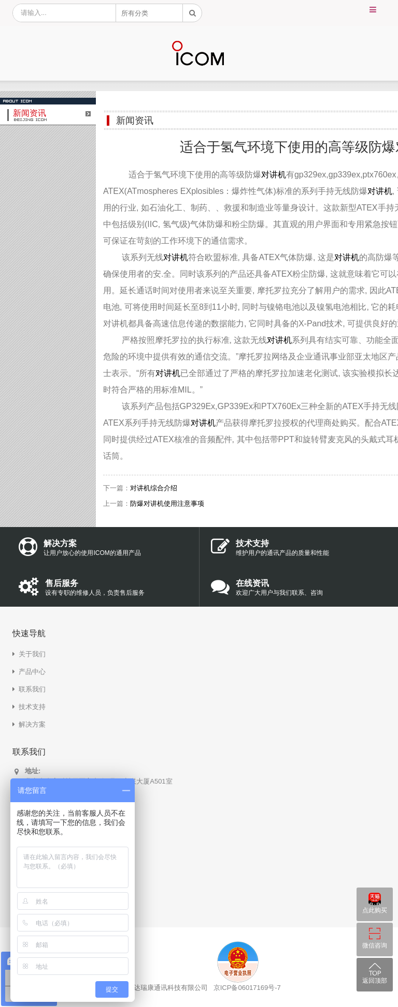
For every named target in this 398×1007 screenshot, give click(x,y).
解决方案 (32, 724)
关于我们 (32, 654)
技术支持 (32, 707)
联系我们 (32, 689)
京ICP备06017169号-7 (247, 987)
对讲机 (273, 174)
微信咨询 (374, 945)
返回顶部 (374, 980)
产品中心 (32, 671)
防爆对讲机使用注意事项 (167, 503)
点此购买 (374, 910)
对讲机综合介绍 (153, 488)
